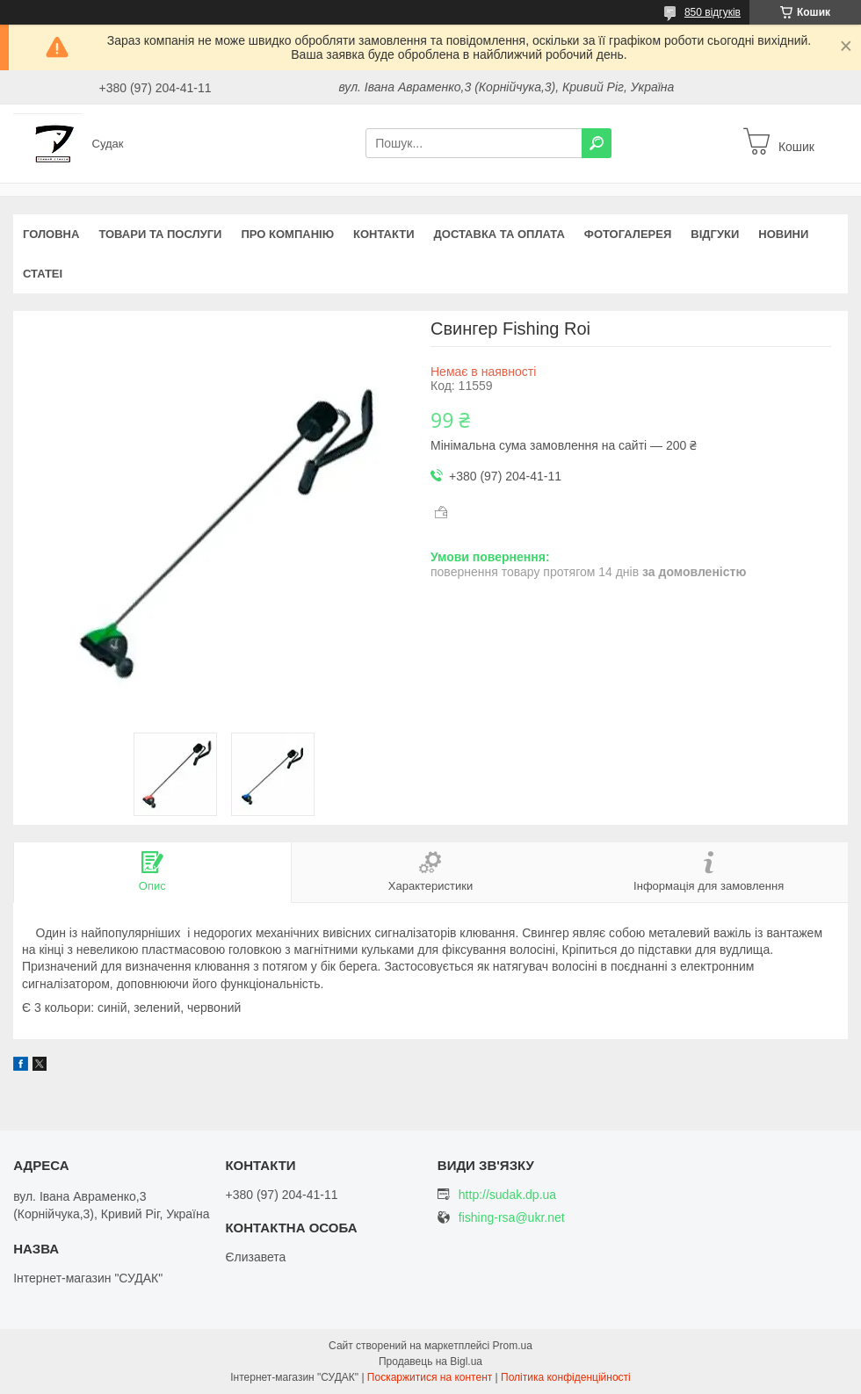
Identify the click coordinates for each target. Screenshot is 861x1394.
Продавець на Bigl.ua (430, 1361)
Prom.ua (512, 1346)
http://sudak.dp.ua (507, 1195)
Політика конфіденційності (566, 1377)
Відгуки (715, 234)
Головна (51, 234)
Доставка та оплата (499, 234)
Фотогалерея (628, 234)
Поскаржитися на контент (429, 1377)
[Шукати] (596, 143)
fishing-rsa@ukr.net (512, 1217)
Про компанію (287, 234)
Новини (783, 234)
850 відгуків (712, 12)
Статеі (42, 273)
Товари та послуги (159, 234)
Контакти (384, 234)
